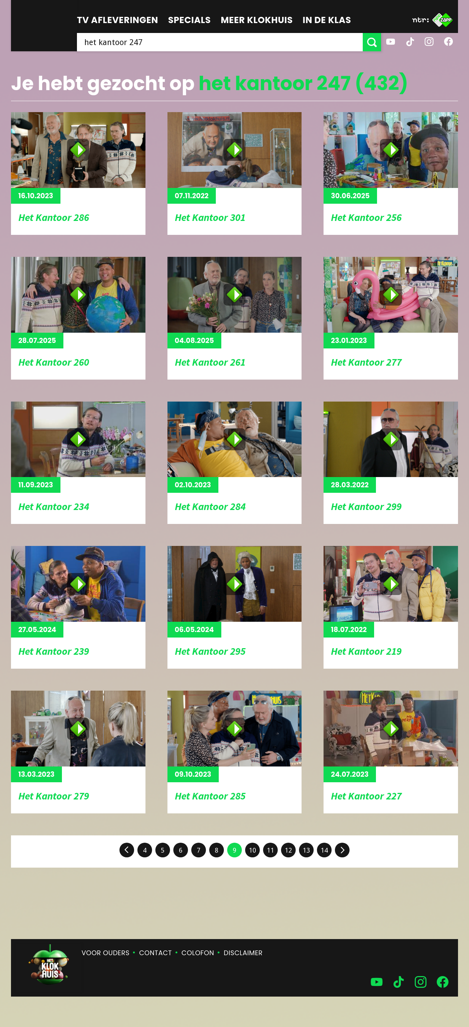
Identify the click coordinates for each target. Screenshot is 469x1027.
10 (252, 850)
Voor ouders (106, 952)
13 (306, 850)
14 (324, 850)
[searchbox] (220, 42)
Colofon (197, 952)
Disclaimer (243, 952)
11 (270, 850)
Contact (155, 952)
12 (288, 850)
